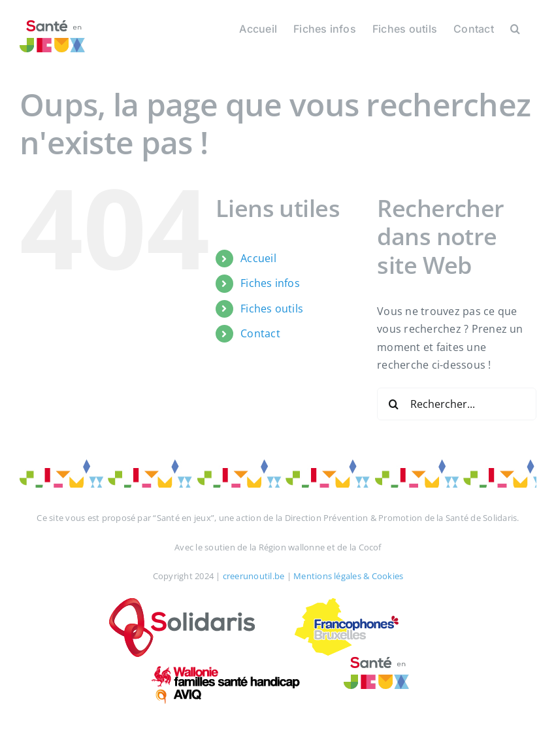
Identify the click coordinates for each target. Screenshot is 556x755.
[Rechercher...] (456, 404)
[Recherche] (393, 404)
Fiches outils (271, 308)
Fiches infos (270, 283)
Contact (260, 333)
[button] (515, 27)
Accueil (258, 258)
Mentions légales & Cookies (348, 576)
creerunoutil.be (254, 576)
